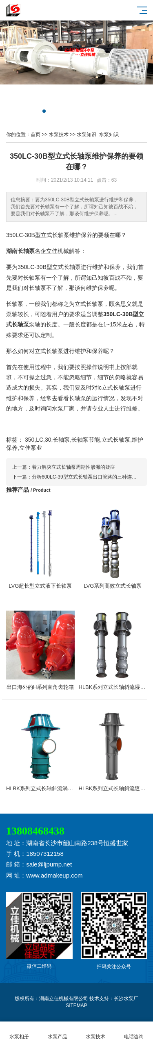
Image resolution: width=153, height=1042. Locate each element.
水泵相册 (19, 1032)
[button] (44, 111)
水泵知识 (86, 134)
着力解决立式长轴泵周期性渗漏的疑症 (73, 467)
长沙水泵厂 (126, 998)
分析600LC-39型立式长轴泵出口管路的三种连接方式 (89, 477)
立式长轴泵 (55, 235)
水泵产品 (57, 1032)
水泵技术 (59, 134)
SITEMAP (76, 1005)
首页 (35, 134)
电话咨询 (134, 1032)
